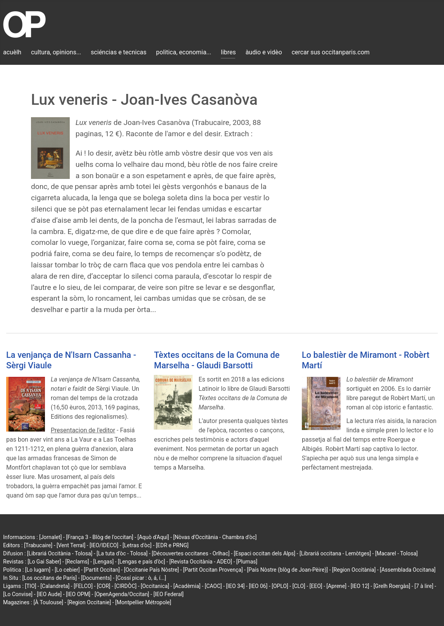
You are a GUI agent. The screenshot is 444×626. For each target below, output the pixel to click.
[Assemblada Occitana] (408, 570)
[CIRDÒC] (126, 586)
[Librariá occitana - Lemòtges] (335, 553)
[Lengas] (103, 561)
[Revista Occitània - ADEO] (200, 561)
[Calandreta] (54, 586)
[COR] (103, 586)
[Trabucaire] (38, 545)
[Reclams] (77, 561)
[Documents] (96, 578)
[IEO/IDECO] (103, 545)
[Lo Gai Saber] (44, 561)
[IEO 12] (360, 586)
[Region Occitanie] (89, 602)
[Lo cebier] (67, 570)
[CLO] (299, 586)
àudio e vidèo (264, 52)
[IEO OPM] (78, 594)
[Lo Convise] (18, 594)
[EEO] (316, 586)
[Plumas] (247, 561)
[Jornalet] (50, 537)
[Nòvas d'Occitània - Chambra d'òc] (214, 537)
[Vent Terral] (71, 545)
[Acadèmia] (186, 586)
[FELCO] (83, 586)
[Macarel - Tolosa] (396, 553)
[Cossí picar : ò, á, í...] (141, 578)
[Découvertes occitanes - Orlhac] (191, 553)
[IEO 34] (235, 586)
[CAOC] (213, 586)
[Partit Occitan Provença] (213, 570)
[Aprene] (337, 586)
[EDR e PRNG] (172, 545)
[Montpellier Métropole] (143, 602)
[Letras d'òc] (136, 545)
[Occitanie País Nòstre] (151, 570)
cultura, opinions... (56, 52)
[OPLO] (280, 586)
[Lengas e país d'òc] (141, 561)
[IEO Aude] (49, 594)
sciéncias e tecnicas (118, 52)
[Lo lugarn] (38, 570)
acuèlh (12, 52)
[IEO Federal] (168, 594)
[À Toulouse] (48, 602)
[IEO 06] (258, 586)
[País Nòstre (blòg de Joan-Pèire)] (287, 570)
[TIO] (30, 586)
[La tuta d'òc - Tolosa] (122, 553)
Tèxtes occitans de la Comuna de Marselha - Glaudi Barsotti (216, 360)
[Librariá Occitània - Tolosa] (60, 553)
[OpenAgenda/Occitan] (122, 594)
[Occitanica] (155, 586)
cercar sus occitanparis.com (331, 52)
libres (228, 52)
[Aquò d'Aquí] (153, 537)
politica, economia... (183, 52)
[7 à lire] (424, 586)
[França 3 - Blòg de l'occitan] (99, 537)
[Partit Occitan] (102, 570)
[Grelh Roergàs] (391, 586)
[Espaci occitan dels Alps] (265, 553)
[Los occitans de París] (49, 578)
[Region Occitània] (354, 570)
